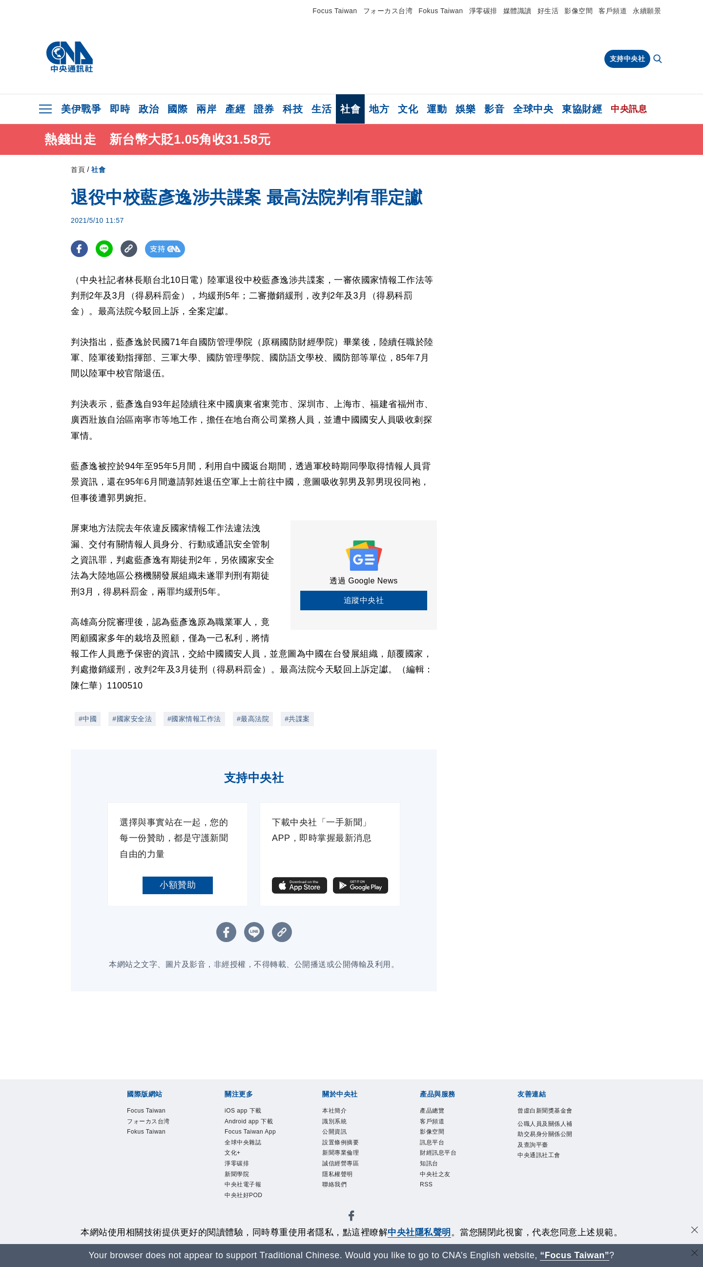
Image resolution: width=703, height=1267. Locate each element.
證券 (264, 109)
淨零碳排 (483, 10)
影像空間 (578, 10)
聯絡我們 (335, 1190)
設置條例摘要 (342, 1145)
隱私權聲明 (338, 1179)
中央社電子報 (244, 1190)
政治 (149, 109)
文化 (408, 109)
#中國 (88, 719)
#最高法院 (253, 719)
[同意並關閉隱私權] (694, 1231)
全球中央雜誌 (244, 1145)
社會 (350, 109)
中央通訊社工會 (540, 1170)
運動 (437, 109)
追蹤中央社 (364, 600)
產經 (235, 109)
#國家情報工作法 (194, 719)
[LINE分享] (104, 249)
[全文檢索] (658, 59)
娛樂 (465, 109)
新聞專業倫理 (342, 1156)
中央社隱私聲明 (419, 1232)
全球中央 (533, 109)
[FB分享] (79, 249)
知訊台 (430, 1168)
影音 (494, 109)
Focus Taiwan (334, 10)
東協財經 (582, 109)
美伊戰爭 (81, 109)
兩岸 (206, 109)
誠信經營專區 (342, 1168)
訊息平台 (433, 1145)
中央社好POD (245, 1201)
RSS (427, 1190)
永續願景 (647, 10)
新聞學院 (238, 1179)
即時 (120, 109)
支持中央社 (627, 59)
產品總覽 (433, 1111)
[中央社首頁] (69, 57)
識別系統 (335, 1122)
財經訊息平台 (439, 1156)
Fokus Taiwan (440, 10)
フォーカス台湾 (388, 10)
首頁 (78, 169)
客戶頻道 (613, 10)
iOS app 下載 (245, 1111)
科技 (293, 109)
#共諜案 (297, 719)
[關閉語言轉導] (694, 1254)
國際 (177, 109)
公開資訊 (335, 1134)
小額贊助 (178, 885)
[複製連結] (129, 249)
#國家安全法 (132, 719)
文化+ (233, 1156)
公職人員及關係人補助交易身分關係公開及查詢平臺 (543, 1147)
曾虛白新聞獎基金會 (543, 1117)
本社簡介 (335, 1111)
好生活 (548, 10)
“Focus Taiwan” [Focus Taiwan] (575, 1255)
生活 (321, 109)
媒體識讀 (517, 10)
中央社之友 (436, 1179)
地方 (379, 109)
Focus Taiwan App (253, 1134)
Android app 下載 (251, 1122)
